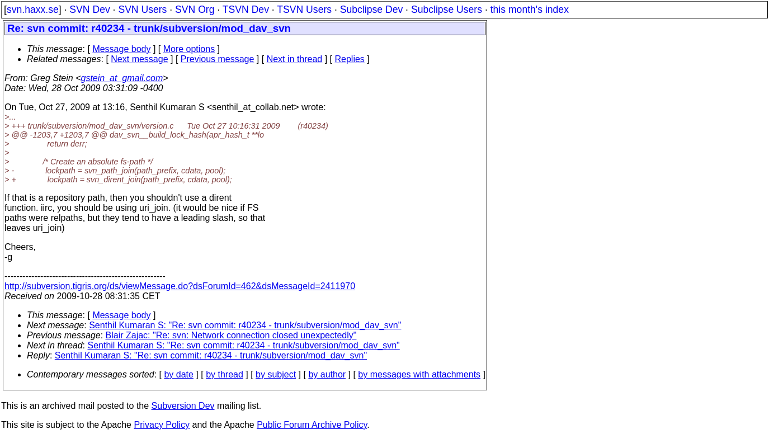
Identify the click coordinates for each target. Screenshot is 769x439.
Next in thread (295, 59)
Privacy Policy (162, 424)
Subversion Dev (183, 405)
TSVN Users (304, 9)
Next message (139, 59)
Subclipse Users (446, 9)
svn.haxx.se (33, 9)
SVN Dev (89, 9)
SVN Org (194, 9)
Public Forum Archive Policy (312, 424)
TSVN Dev (246, 9)
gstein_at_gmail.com (122, 78)
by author (327, 374)
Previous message (217, 59)
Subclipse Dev (371, 9)
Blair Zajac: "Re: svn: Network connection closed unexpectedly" (231, 335)
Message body (121, 49)
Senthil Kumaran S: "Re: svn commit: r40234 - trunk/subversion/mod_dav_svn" (245, 325)
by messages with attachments (419, 374)
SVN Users (142, 9)
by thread (224, 374)
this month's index (529, 9)
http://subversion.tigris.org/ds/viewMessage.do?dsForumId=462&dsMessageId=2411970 (179, 286)
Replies (350, 59)
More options (189, 49)
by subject (276, 374)
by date (178, 374)
